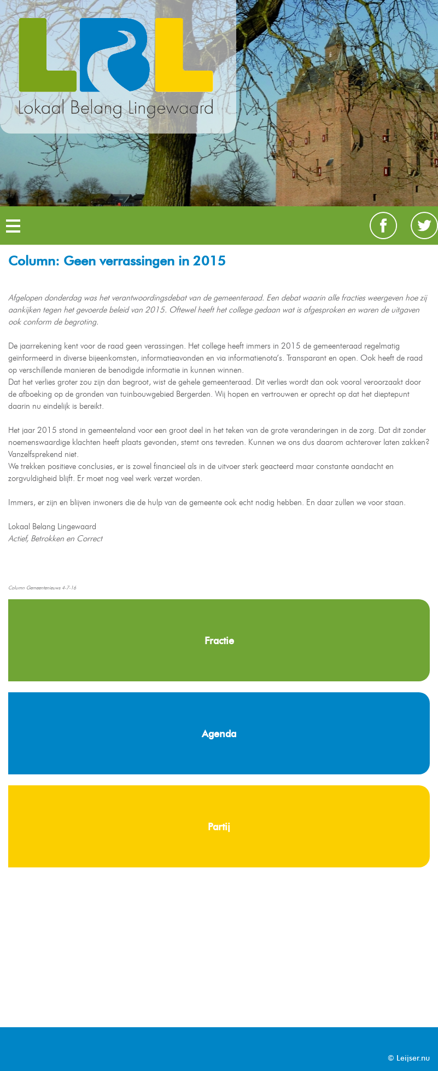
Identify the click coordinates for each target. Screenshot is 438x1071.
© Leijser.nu (409, 1058)
